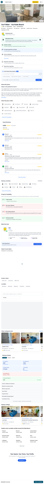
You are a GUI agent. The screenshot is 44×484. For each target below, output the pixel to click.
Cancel (13, 353)
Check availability (38, 482)
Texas (14, 26)
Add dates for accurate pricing (7, 246)
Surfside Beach (20, 26)
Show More (6, 58)
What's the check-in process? (16, 76)
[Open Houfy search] (8, 2)
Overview (4, 353)
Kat (11, 33)
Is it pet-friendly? (25, 76)
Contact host (37, 239)
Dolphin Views (5, 342)
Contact (38, 79)
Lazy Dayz (24, 342)
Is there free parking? (6, 76)
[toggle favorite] (18, 329)
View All (41, 326)
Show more (22, 441)
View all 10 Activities (6, 186)
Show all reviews (22, 172)
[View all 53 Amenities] (6, 117)
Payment (9, 353)
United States (9, 26)
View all (41, 20)
